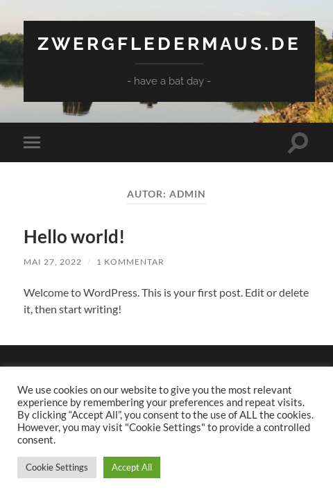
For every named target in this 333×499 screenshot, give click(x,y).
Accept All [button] (132, 467)
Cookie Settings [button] (57, 467)
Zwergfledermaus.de (169, 43)
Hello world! (74, 236)
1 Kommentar (130, 261)
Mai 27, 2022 (53, 261)
